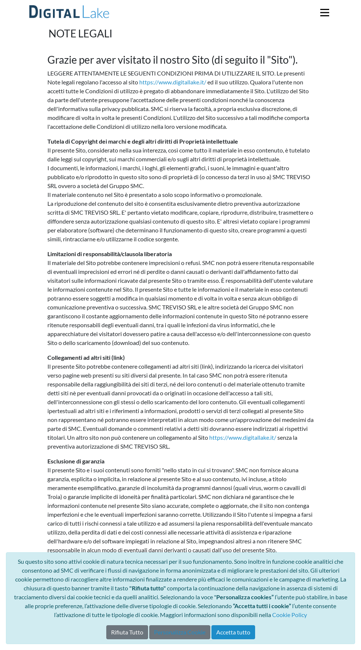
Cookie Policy (289, 614)
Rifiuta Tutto (127, 632)
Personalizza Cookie (179, 632)
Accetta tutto (233, 632)
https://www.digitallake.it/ (172, 82)
